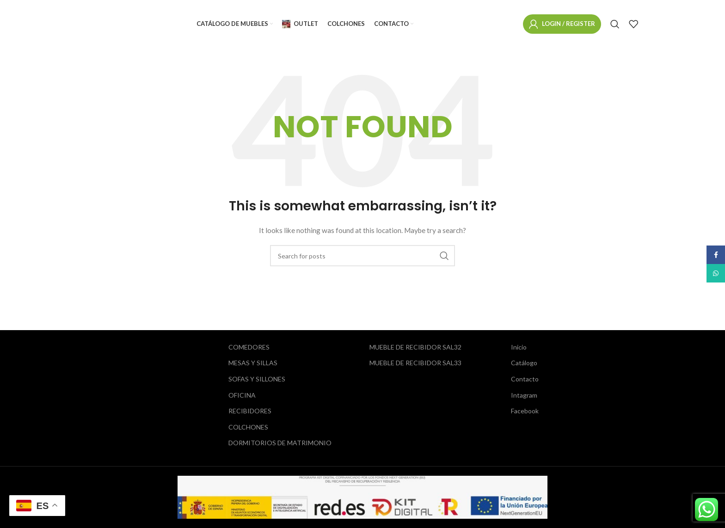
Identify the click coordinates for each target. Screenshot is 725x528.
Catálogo (524, 363)
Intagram (524, 395)
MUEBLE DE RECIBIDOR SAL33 (415, 363)
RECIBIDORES (249, 411)
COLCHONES (248, 427)
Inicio (519, 347)
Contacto (525, 379)
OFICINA (242, 395)
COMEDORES (249, 347)
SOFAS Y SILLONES (256, 379)
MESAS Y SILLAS (252, 363)
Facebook (525, 411)
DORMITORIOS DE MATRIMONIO (280, 443)
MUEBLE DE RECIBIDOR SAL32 (415, 347)
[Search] (615, 24)
